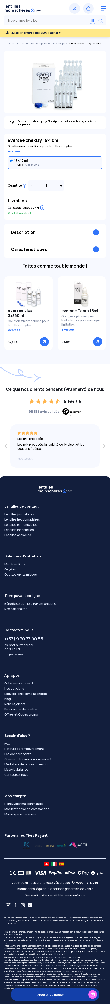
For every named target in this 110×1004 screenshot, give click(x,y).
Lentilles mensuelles (19, 530)
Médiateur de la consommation (26, 764)
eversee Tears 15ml (79, 310)
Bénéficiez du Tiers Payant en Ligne (30, 604)
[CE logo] (11, 873)
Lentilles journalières (19, 514)
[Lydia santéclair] (50, 845)
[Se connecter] (74, 8)
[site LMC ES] (61, 864)
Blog (7, 699)
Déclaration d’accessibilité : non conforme (55, 895)
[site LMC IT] (54, 864)
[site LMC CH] (46, 864)
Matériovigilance (16, 769)
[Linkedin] (30, 905)
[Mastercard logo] (28, 873)
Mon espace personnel (20, 814)
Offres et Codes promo (21, 714)
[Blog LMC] (8, 905)
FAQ (7, 743)
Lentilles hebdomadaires (22, 519)
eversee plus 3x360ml (20, 313)
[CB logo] (20, 873)
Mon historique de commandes (26, 809)
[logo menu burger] (103, 8)
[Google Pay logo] (82, 873)
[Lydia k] (38, 845)
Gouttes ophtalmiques (20, 574)
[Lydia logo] (96, 873)
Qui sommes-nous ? (18, 683)
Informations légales (31, 889)
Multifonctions (14, 564)
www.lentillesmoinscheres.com (19, 959)
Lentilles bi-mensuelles (21, 525)
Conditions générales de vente (70, 889)
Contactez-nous (16, 775)
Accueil (14, 43)
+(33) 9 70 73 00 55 (23, 639)
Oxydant (10, 569)
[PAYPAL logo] (54, 873)
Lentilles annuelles (17, 535)
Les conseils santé (17, 754)
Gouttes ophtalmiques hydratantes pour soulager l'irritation (80, 320)
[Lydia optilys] (26, 845)
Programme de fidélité (20, 709)
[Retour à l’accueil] (29, 8)
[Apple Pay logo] (69, 873)
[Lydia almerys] (61, 845)
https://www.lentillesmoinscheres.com (22, 945)
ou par (14, 654)
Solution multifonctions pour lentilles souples (28, 323)
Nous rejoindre (15, 704)
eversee (14, 151)
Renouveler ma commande (23, 804)
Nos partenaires (15, 609)
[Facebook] (15, 905)
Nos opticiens (14, 688)
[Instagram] (22, 905)
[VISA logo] (39, 873)
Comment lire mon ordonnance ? (27, 759)
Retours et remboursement (24, 749)
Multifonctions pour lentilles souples (45, 43)
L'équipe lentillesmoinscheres (25, 694)
